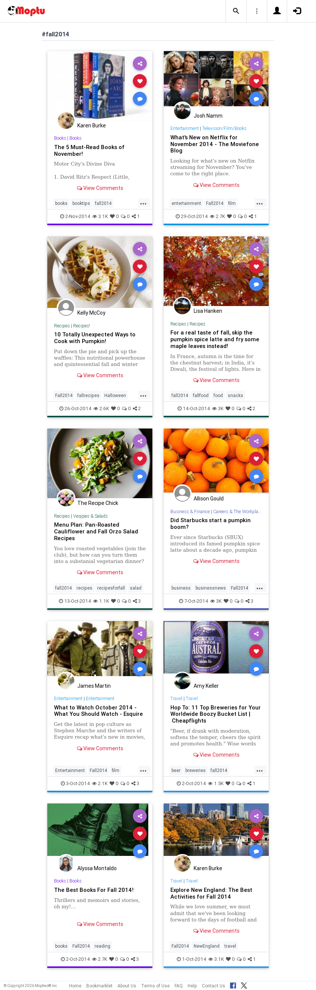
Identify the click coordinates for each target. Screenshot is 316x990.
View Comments (100, 188)
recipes (84, 588)
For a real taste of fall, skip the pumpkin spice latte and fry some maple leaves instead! (214, 339)
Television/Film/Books (224, 128)
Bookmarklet (99, 986)
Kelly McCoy (91, 312)
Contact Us (213, 986)
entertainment (186, 203)
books (61, 203)
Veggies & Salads (90, 516)
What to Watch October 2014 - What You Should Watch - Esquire (98, 711)
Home (75, 986)
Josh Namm (208, 115)
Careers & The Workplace (238, 511)
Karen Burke (91, 125)
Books (60, 138)
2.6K (101, 408)
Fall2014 (214, 203)
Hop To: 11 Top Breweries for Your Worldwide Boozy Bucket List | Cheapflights (215, 714)
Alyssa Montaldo (97, 868)
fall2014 (103, 203)
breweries (195, 770)
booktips (81, 203)
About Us (126, 986)
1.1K (101, 601)
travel (230, 946)
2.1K (100, 783)
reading (102, 946)
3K (218, 408)
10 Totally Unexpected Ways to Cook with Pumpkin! (94, 338)
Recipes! (81, 326)
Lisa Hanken (208, 311)
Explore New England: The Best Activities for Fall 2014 (211, 893)
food (218, 395)
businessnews (211, 588)
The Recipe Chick (97, 503)
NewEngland (207, 946)
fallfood (201, 395)
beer (176, 770)
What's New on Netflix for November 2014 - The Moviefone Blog (214, 144)
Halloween (115, 395)
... (143, 203)
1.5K (216, 783)
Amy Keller (206, 685)
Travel (176, 698)
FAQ (179, 986)
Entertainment (184, 128)
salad (135, 588)
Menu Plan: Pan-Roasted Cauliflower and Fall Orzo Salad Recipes (96, 531)
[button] (236, 11)
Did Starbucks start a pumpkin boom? (210, 523)
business (181, 588)
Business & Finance (190, 511)
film (232, 203)
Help (192, 986)
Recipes (62, 326)
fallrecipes (88, 395)
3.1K (100, 216)
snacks (235, 395)
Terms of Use (155, 986)
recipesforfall (111, 588)
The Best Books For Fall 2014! (94, 889)
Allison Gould (209, 498)
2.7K (217, 216)
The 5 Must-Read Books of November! (89, 150)
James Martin (94, 685)
